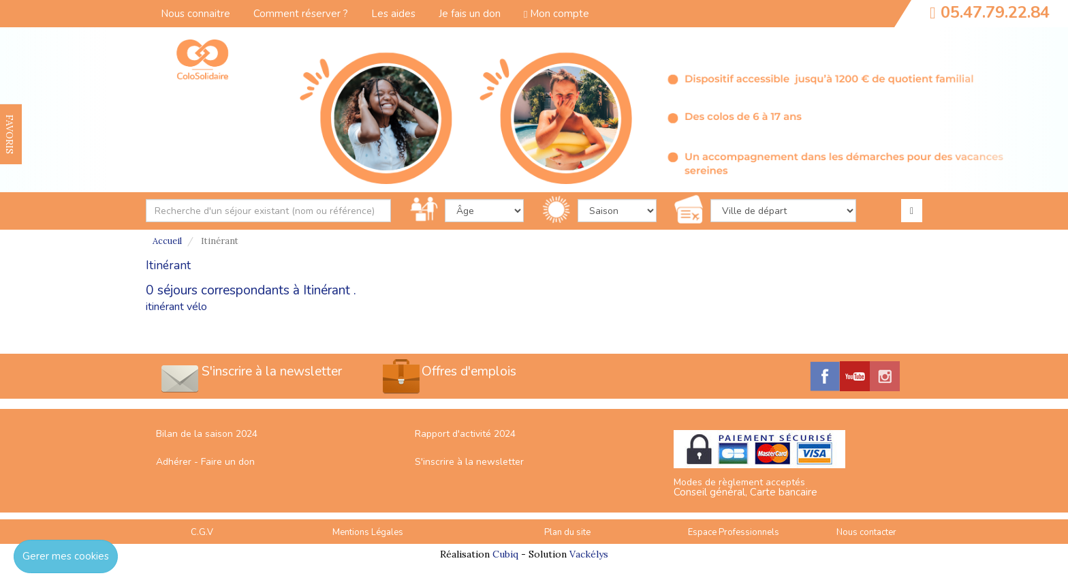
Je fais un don (470, 13)
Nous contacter (866, 532)
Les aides (393, 13)
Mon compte (556, 13)
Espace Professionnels (733, 532)
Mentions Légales (367, 532)
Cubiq (505, 554)
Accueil (167, 241)
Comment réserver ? (300, 13)
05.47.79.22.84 (995, 12)
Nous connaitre (195, 13)
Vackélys (588, 554)
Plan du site (567, 532)
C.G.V (202, 532)
